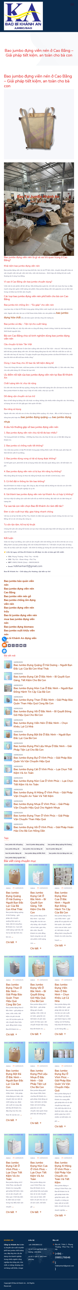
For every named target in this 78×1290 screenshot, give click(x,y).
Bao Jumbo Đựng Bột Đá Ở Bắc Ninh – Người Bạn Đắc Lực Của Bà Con (42, 736)
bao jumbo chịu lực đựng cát (32, 849)
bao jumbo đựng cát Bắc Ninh (35, 853)
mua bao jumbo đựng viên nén (19, 621)
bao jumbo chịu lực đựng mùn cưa (60, 853)
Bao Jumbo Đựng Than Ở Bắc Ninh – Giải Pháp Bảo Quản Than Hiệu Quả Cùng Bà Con (43, 701)
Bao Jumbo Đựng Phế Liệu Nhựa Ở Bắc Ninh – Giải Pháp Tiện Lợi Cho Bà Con (43, 747)
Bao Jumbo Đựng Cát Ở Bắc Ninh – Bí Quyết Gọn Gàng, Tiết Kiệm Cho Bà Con (42, 678)
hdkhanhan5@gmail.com (28, 566)
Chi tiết (11, 942)
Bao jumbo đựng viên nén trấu (19, 609)
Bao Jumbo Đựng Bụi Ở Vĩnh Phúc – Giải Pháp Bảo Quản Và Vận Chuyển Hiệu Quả (43, 759)
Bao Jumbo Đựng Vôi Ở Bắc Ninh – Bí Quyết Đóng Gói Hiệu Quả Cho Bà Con (42, 713)
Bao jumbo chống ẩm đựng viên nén (20, 602)
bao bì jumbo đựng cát (54, 849)
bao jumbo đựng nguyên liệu (15, 858)
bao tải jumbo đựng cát (13, 853)
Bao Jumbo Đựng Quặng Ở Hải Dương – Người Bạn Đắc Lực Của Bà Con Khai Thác (43, 666)
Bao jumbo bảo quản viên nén (19, 583)
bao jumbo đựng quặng (34, 417)
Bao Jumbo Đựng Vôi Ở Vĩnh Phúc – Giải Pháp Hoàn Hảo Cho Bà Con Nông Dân (44, 829)
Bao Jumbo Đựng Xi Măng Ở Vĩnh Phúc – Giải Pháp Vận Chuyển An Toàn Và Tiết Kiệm (43, 794)
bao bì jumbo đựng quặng (35, 844)
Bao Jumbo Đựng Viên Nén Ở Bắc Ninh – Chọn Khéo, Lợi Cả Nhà (41, 724)
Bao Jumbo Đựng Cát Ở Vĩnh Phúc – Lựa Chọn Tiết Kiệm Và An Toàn (43, 771)
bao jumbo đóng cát (12, 849)
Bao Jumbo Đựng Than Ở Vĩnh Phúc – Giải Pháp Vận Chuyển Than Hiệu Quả (41, 817)
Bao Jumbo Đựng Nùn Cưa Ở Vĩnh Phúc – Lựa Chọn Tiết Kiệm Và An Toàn (43, 782)
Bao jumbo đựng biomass (19, 627)
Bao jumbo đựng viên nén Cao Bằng (19, 590)
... (12, 936)
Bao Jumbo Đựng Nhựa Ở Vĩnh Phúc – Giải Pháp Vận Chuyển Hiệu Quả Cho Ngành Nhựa (41, 805)
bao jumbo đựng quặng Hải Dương (60, 844)
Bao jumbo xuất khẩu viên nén (19, 632)
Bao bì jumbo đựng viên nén (20, 615)
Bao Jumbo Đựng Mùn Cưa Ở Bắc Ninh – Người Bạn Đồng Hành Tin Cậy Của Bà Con (43, 690)
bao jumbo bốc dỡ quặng (14, 844)
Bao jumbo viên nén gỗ (17, 596)
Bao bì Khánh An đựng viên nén (20, 640)
